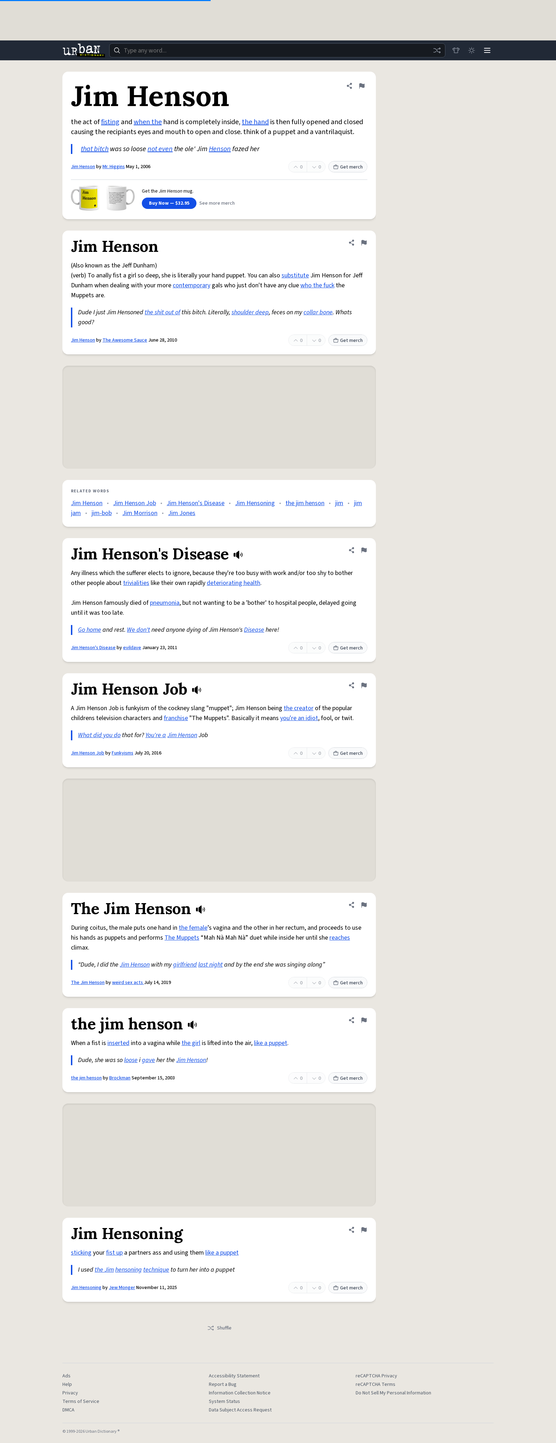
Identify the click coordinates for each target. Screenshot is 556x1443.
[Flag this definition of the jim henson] (363, 1020)
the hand (255, 122)
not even (160, 149)
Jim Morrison (139, 513)
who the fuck (317, 285)
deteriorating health (233, 583)
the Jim (104, 1269)
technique (156, 1269)
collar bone (318, 312)
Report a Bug (223, 1384)
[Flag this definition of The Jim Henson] (363, 905)
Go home (89, 629)
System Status (224, 1401)
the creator (298, 708)
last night (210, 964)
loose (131, 1060)
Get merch (348, 167)
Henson (220, 149)
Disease (254, 629)
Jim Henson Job (134, 503)
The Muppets (182, 937)
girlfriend (185, 964)
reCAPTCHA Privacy (376, 1376)
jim (339, 503)
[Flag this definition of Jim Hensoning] (363, 1229)
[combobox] (277, 50)
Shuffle (219, 1328)
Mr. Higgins (113, 166)
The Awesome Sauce (124, 340)
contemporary (191, 285)
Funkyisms (122, 753)
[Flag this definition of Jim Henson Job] (363, 685)
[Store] (456, 50)
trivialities (136, 583)
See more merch (217, 203)
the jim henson (304, 503)
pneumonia (164, 602)
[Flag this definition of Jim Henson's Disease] (363, 550)
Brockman (119, 1078)
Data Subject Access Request (240, 1410)
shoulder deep (250, 312)
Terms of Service (80, 1401)
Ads (66, 1376)
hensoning (128, 1269)
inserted (118, 1043)
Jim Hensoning (255, 503)
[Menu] (487, 50)
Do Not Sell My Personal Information (393, 1393)
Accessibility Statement (234, 1376)
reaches (339, 937)
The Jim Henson (88, 982)
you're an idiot (299, 718)
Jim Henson (83, 166)
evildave (132, 647)
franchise (176, 718)
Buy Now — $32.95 (169, 203)
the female (193, 927)
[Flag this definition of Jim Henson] (361, 86)
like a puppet (270, 1043)
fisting (110, 122)
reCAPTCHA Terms (375, 1384)
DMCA (68, 1410)
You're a (155, 735)
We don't (138, 629)
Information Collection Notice (240, 1393)
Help (67, 1384)
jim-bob (101, 513)
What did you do (99, 735)
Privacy (70, 1393)
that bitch (95, 149)
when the (148, 122)
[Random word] (437, 50)
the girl (191, 1043)
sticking (81, 1252)
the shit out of (162, 312)
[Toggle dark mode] (471, 50)
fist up (114, 1252)
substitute (295, 275)
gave (148, 1060)
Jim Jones (181, 513)
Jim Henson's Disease (195, 503)
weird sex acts (128, 982)
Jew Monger (122, 1287)
